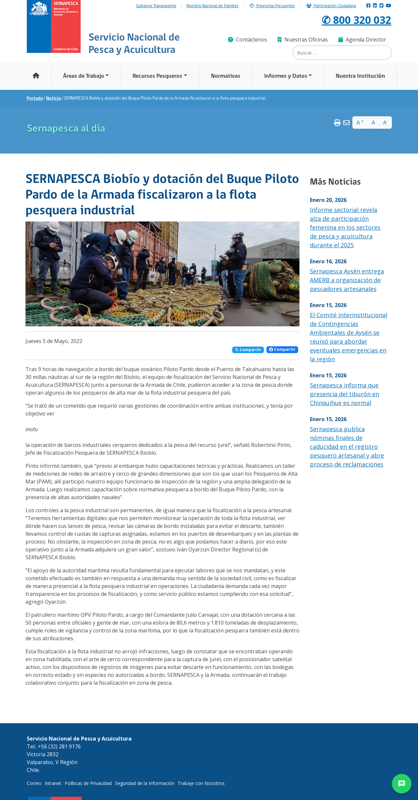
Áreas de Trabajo (83, 76)
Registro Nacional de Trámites (212, 6)
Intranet (53, 783)
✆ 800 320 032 (356, 20)
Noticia (53, 98)
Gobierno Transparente (156, 6)
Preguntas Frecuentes (272, 6)
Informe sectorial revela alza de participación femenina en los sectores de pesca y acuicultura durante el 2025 (345, 227)
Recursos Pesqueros (157, 76)
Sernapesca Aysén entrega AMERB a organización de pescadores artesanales (347, 280)
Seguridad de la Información (144, 783)
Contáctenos (247, 39)
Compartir (248, 349)
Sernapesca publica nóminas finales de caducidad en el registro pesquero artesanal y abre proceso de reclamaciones (347, 446)
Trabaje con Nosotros (201, 783)
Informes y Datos (285, 76)
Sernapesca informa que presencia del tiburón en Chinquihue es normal (344, 394)
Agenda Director (362, 39)
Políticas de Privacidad (88, 783)
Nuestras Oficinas (303, 39)
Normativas (225, 76)
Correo (34, 783)
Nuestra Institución (360, 76)
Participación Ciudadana (331, 6)
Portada (35, 98)
